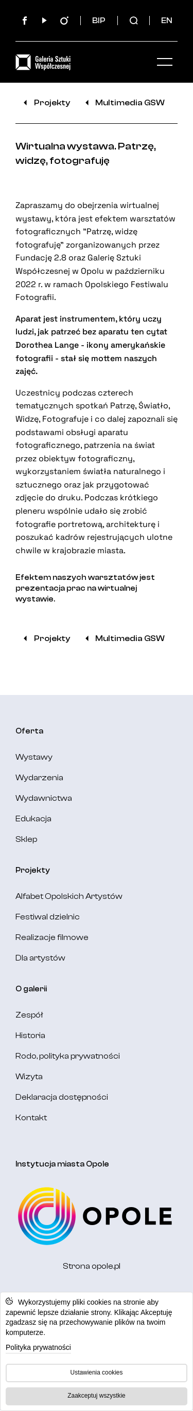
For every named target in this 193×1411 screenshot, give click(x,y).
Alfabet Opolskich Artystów (68, 896)
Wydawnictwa (43, 798)
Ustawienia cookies (97, 1372)
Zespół (29, 1015)
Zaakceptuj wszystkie (96, 1395)
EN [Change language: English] (166, 20)
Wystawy (33, 757)
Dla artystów (40, 958)
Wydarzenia (39, 777)
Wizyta (29, 1076)
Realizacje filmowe (52, 937)
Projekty (45, 102)
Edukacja (33, 818)
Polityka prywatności (38, 1347)
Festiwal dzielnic (47, 916)
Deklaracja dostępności (61, 1097)
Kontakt (31, 1117)
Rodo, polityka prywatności (67, 1056)
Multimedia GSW (123, 102)
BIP (99, 20)
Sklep (26, 839)
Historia (30, 1035)
